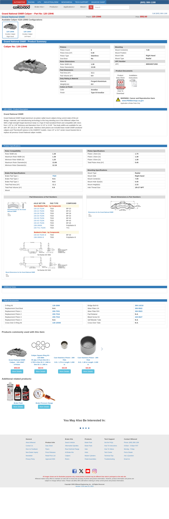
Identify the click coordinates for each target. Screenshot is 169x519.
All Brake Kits (69, 482)
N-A (53, 308)
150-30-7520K (39, 216)
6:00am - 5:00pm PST (131, 475)
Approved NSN (50, 489)
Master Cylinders (90, 485)
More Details (17, 371)
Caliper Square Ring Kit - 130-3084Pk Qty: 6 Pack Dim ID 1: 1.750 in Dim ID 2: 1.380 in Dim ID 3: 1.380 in (41, 359)
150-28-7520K (39, 213)
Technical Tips (108, 485)
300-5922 (138, 308)
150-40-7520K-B (40, 235)
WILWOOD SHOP (98, 2)
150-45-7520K (39, 223)
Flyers (47, 479)
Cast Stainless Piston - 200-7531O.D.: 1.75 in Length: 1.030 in (64, 361)
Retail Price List (50, 485)
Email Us (127, 489)
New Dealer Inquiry (32, 482)
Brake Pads (88, 475)
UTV (39, 2)
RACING (31, 2)
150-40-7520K (39, 221)
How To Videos (109, 479)
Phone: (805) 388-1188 (131, 472)
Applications (69, 7)
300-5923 (138, 311)
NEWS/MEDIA (66, 2)
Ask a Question (129, 485)
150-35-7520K (39, 218)
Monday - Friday (129, 479)
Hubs (86, 482)
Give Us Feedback (32, 479)
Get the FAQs (108, 472)
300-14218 (139, 305)
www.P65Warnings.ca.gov (133, 101)
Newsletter (29, 485)
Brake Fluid (18, 403)
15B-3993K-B (39, 237)
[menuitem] (38, 7)
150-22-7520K (39, 211)
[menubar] (59, 7)
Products (54, 7)
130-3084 (56, 305)
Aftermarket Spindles (71, 475)
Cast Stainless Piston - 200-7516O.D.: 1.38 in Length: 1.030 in (88, 361)
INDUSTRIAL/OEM (51, 2)
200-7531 (56, 311)
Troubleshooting (109, 489)
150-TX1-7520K (40, 228)
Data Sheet (49, 475)
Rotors (67, 489)
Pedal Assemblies (90, 489)
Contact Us (29, 475)
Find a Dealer (128, 482)
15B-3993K (38, 225)
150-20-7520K (39, 209)
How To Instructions (110, 475)
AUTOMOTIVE (19, 2)
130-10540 (56, 323)
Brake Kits (39, 7)
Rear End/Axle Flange (72, 479)
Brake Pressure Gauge (44, 403)
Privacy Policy (30, 489)
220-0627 (138, 317)
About (83, 7)
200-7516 (56, 314)
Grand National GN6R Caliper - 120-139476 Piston (17, 362)
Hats (86, 479)
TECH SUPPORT (81, 2)
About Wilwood (30, 472)
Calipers (67, 485)
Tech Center (108, 482)
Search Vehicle (70, 472)
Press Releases (50, 482)
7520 (54, 176)
